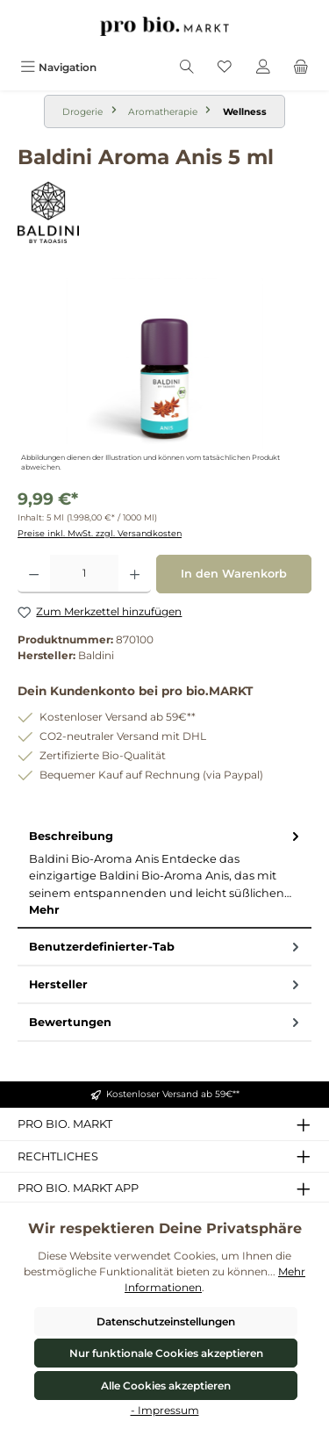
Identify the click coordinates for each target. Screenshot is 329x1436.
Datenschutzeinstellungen (166, 1321)
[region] (164, 377)
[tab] (164, 873)
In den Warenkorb (234, 573)
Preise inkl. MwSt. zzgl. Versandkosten (100, 533)
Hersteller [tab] (166, 984)
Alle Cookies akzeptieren (166, 1385)
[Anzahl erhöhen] (134, 574)
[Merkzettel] (224, 67)
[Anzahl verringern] (34, 574)
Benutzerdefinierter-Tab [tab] (166, 946)
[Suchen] (187, 67)
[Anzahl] (84, 574)
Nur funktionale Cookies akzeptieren (166, 1353)
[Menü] (58, 67)
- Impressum (165, 1410)
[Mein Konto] (263, 67)
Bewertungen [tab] (166, 1022)
